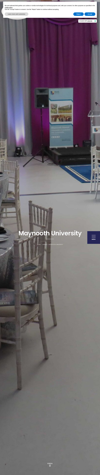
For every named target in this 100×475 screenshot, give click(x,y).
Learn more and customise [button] (16, 14)
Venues (44, 244)
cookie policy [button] (8, 7)
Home (39, 244)
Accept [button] (90, 14)
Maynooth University (56, 244)
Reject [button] (78, 14)
